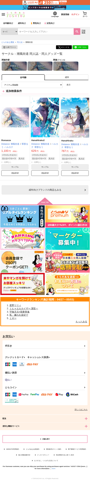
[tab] (67, 78)
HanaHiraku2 (37, 141)
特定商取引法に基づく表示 (65, 455)
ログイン (73, 14)
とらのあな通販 (7, 43)
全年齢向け (8, 24)
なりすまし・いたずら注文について (46, 461)
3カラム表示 (74, 85)
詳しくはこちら (81, 410)
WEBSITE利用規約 (12, 450)
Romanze (6, 141)
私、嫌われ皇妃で (19, 315)
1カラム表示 (85, 85)
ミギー (13, 319)
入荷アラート (9, 48)
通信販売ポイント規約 (53, 450)
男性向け (36, 24)
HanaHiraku (67, 141)
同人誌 (19, 43)
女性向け (50, 24)
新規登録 (62, 14)
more (53, 469)
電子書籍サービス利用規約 (77, 450)
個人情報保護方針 (24, 455)
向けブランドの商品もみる (45, 190)
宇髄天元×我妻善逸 (20, 312)
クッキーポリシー (43, 455)
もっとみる (81, 322)
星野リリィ (15, 306)
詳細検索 (83, 32)
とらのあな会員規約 (32, 450)
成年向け (22, 24)
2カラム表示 (80, 85)
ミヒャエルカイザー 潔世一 (24, 309)
